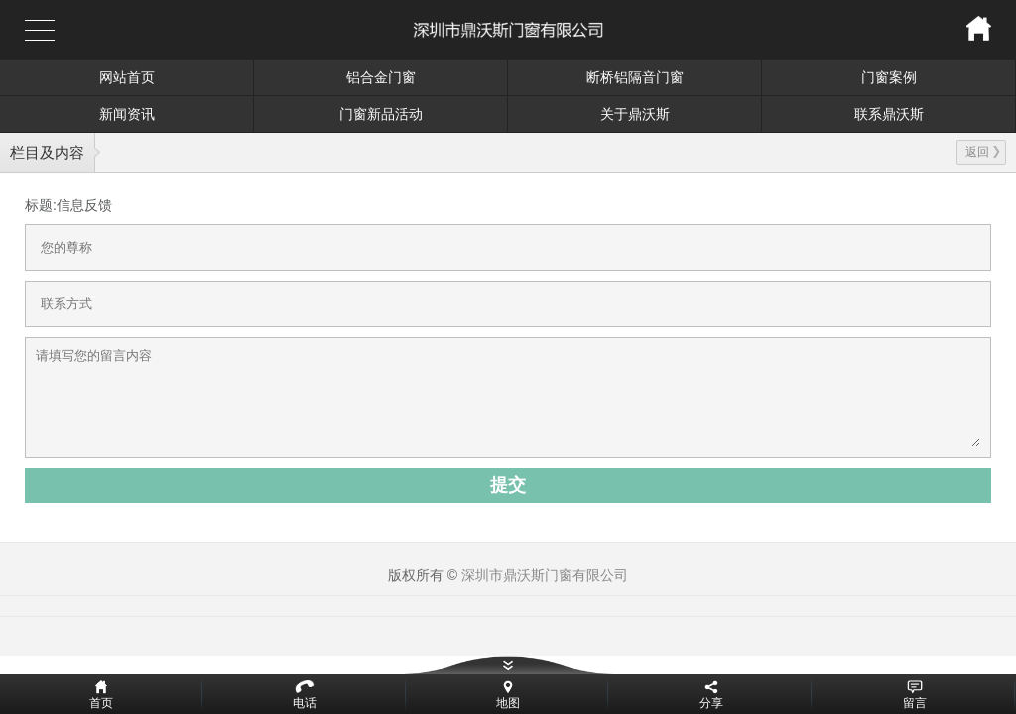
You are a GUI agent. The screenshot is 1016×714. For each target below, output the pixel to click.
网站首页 (127, 77)
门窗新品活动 (381, 114)
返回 (982, 152)
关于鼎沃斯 (635, 114)
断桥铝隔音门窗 (635, 77)
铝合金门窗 (381, 77)
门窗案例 (889, 77)
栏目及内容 (47, 152)
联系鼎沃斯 (889, 114)
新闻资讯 (127, 114)
